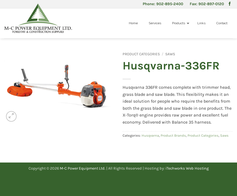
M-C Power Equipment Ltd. (82, 168)
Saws (170, 54)
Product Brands (173, 135)
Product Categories (141, 54)
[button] (11, 116)
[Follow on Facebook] (230, 4)
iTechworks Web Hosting (187, 168)
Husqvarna (150, 135)
